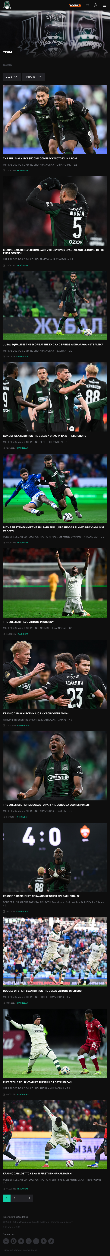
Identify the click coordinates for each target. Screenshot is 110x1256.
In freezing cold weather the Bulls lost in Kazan (55, 1046)
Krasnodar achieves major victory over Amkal (55, 677)
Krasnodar (23, 171)
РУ (87, 5)
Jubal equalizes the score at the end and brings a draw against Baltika (55, 308)
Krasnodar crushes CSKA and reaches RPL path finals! (55, 860)
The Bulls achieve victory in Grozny (55, 585)
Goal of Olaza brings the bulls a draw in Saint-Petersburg (55, 399)
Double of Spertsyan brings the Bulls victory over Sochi (55, 954)
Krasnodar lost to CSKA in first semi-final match (55, 1137)
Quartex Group (30, 1250)
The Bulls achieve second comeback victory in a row (55, 122)
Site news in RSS (11, 1227)
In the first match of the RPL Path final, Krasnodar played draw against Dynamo (55, 493)
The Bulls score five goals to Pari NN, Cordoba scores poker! (55, 768)
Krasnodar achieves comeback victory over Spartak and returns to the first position (55, 215)
